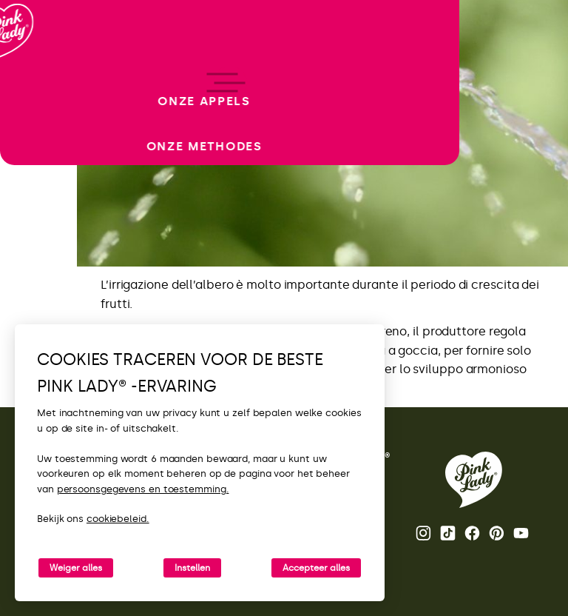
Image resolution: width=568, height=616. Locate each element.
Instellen (192, 568)
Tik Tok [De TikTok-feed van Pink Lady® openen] (448, 533)
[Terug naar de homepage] (38, 73)
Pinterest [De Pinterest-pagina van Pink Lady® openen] (496, 533)
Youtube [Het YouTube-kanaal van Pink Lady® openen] (521, 533)
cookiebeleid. (118, 518)
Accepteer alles (316, 568)
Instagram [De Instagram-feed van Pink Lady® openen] (423, 533)
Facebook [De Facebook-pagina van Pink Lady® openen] (472, 533)
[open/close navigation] (38, 308)
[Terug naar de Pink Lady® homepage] (473, 480)
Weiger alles (76, 568)
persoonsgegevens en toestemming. (143, 489)
